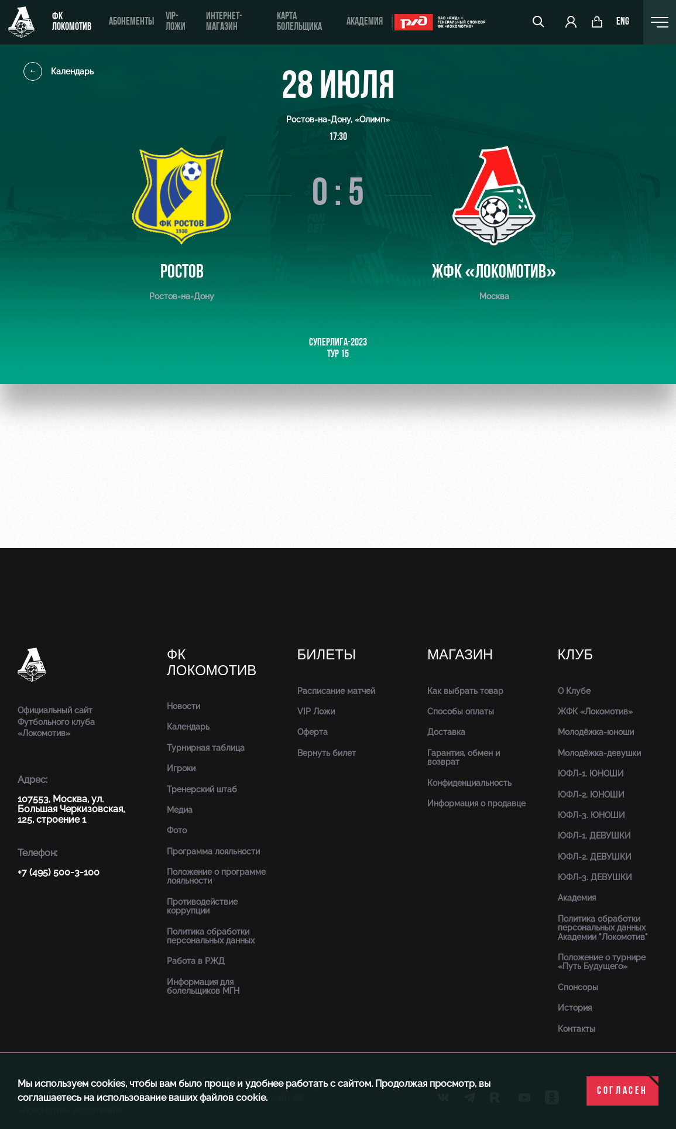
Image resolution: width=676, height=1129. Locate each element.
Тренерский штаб (202, 789)
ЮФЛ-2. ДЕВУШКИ (595, 856)
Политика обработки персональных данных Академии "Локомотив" (603, 928)
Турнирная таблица (206, 747)
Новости (183, 706)
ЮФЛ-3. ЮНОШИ (591, 815)
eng (623, 22)
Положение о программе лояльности (216, 876)
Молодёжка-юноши (596, 732)
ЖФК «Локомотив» (595, 711)
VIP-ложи (176, 22)
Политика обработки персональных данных (211, 936)
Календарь (58, 71)
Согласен (622, 1091)
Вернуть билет (326, 753)
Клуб (575, 654)
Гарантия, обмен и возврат (463, 757)
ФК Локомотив (71, 22)
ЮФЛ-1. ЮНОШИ (591, 773)
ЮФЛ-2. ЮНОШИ (591, 794)
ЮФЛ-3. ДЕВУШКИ (595, 877)
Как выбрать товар (465, 691)
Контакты (576, 1029)
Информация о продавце (476, 803)
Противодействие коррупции (202, 906)
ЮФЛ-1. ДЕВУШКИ (594, 835)
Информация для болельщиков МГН (203, 986)
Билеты (326, 654)
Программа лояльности (213, 851)
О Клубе (574, 691)
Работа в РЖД (196, 961)
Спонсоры (578, 987)
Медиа (180, 810)
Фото (177, 830)
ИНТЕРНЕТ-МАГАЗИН (223, 22)
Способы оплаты (460, 711)
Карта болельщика (298, 22)
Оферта (312, 732)
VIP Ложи (316, 711)
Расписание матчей (336, 691)
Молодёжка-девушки (599, 753)
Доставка (446, 732)
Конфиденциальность (469, 783)
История (575, 1007)
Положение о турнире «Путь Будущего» (602, 962)
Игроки (181, 768)
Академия (364, 22)
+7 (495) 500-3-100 (58, 872)
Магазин (460, 654)
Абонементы (131, 22)
